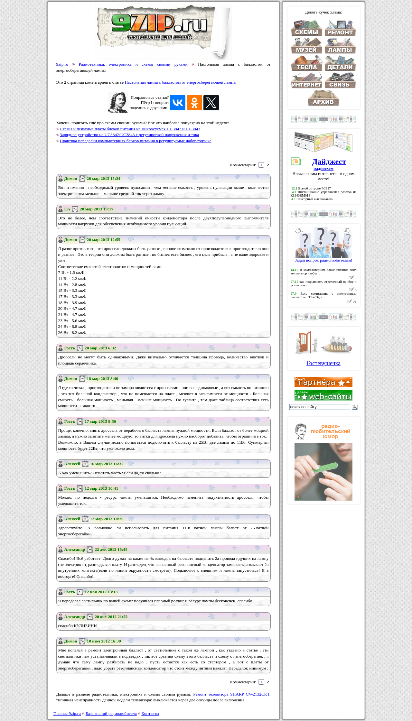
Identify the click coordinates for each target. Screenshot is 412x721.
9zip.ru (62, 64)
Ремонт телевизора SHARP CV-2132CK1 (231, 694)
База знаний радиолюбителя (111, 713)
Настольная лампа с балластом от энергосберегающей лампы (180, 82)
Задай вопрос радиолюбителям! (323, 258)
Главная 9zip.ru (67, 713)
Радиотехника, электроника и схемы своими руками (133, 64)
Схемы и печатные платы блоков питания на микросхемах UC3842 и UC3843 (130, 128)
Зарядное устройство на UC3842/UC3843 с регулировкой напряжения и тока (129, 134)
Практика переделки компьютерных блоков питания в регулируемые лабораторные (135, 140)
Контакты (150, 713)
